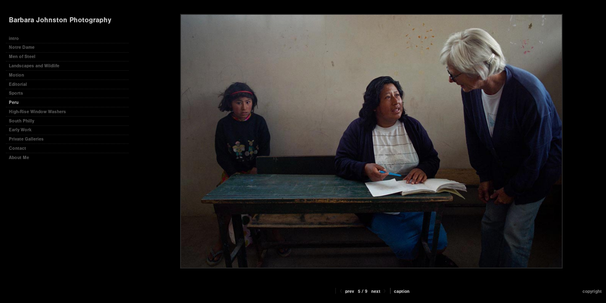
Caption (401, 291)
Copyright (592, 291)
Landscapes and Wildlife (34, 66)
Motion (16, 75)
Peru (14, 102)
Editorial (18, 84)
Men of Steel (22, 56)
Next (379, 291)
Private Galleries (26, 139)
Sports (16, 93)
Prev (346, 291)
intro (14, 38)
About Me (19, 157)
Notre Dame (22, 47)
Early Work (20, 130)
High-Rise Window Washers (37, 111)
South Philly (21, 121)
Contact (17, 148)
